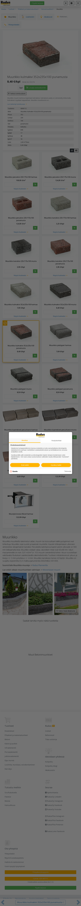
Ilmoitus (25, 440)
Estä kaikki (25, 465)
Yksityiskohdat (56, 440)
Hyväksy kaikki (56, 465)
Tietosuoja (67, 471)
